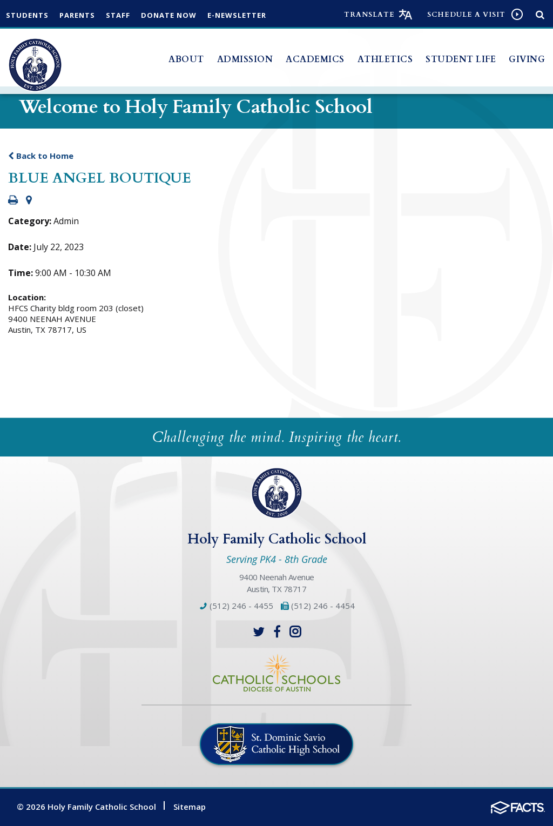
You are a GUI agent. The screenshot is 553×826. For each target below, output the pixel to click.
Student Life (461, 59)
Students (27, 15)
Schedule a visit (466, 14)
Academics (315, 59)
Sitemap (189, 806)
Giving (527, 59)
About (186, 59)
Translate (369, 14)
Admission (245, 59)
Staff (118, 15)
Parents (77, 15)
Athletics (385, 59)
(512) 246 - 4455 (236, 605)
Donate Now (169, 15)
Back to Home (40, 155)
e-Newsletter (236, 15)
